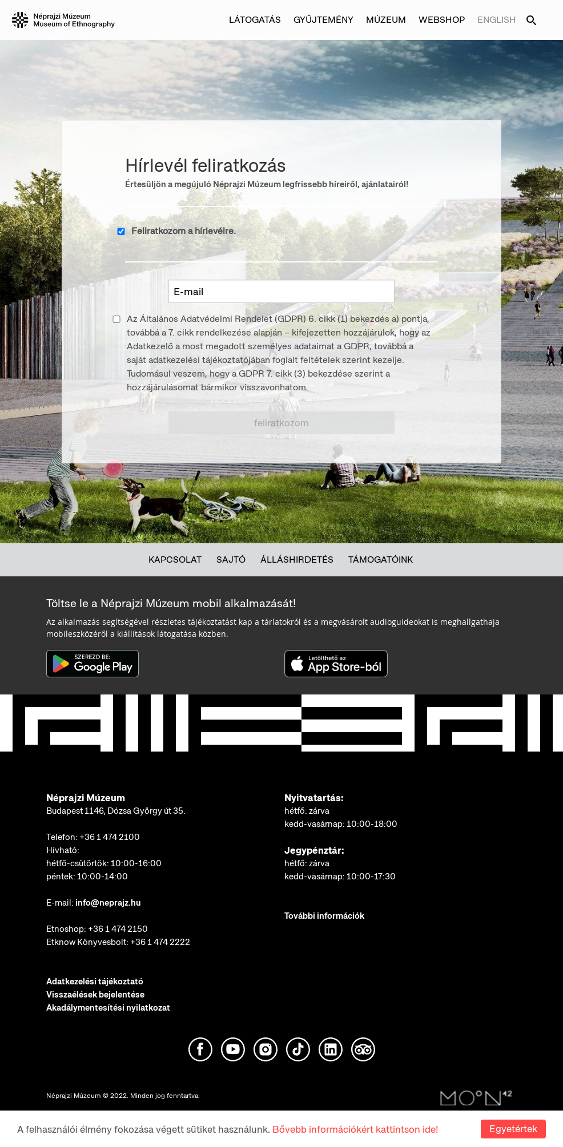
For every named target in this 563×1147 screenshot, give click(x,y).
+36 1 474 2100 (109, 837)
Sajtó (231, 560)
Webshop (442, 20)
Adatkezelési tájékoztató (94, 981)
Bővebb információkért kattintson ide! (355, 1129)
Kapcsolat (175, 560)
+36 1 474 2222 (160, 942)
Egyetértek (513, 1128)
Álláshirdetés (296, 560)
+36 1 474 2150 (118, 929)
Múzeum (386, 20)
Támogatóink (380, 560)
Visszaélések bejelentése (95, 994)
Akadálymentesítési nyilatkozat (108, 1007)
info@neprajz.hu (108, 902)
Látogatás (255, 20)
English (496, 20)
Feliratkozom (281, 423)
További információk (324, 916)
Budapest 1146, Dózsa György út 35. (116, 811)
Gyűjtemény (323, 20)
